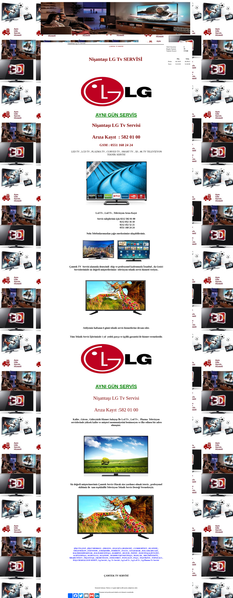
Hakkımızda (117, 38)
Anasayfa (103, 38)
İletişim (129, 38)
